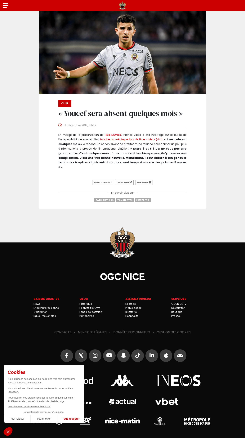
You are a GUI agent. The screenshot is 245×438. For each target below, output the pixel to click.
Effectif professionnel (46, 308)
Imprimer (144, 182)
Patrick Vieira (105, 199)
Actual (122, 401)
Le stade (130, 304)
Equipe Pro (142, 199)
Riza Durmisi (113, 135)
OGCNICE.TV (178, 304)
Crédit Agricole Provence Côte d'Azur (85, 421)
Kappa (122, 380)
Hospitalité (132, 316)
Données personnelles (131, 332)
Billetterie (131, 312)
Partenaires (86, 316)
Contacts (62, 332)
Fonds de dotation (90, 312)
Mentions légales (92, 332)
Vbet (166, 401)
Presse (175, 316)
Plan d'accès (133, 308)
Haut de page (103, 182)
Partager (125, 182)
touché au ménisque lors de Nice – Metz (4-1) (131, 139)
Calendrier (40, 312)
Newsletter (178, 308)
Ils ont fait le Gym (89, 308)
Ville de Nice (160, 421)
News (36, 304)
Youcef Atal (124, 199)
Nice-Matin (122, 421)
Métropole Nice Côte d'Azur (197, 421)
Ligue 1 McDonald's (44, 316)
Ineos (178, 380)
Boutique (176, 312)
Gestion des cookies (174, 332)
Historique (85, 304)
